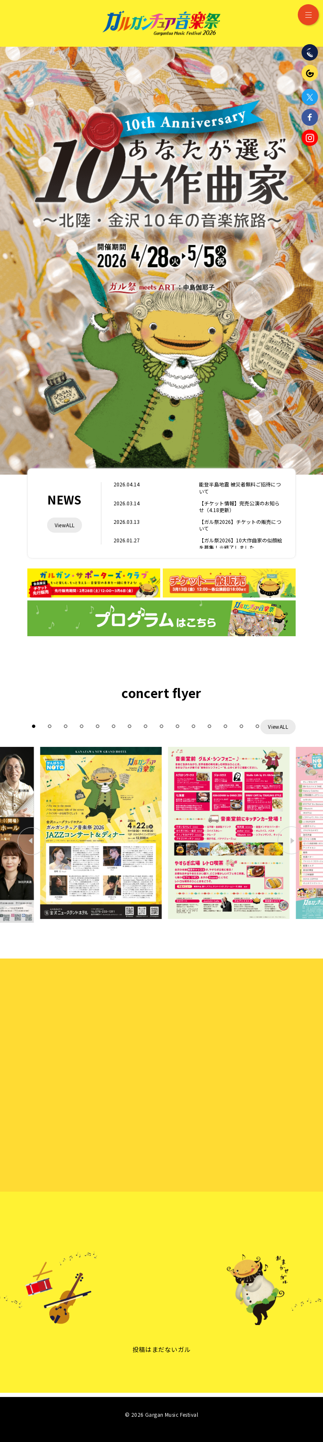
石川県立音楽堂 (310, 52)
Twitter (310, 97)
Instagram (310, 138)
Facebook (310, 117)
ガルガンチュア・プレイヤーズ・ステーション (310, 73)
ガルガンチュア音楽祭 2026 (161, 23)
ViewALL (65, 524)
